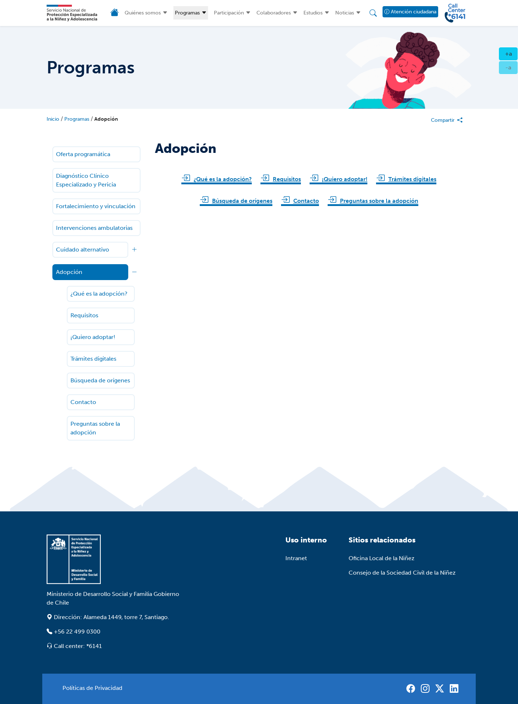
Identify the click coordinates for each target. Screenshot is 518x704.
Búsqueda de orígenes (100, 380)
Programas (187, 13)
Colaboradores (273, 13)
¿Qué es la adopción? (99, 293)
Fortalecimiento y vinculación (95, 206)
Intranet (296, 558)
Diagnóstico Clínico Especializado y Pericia (86, 180)
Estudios (313, 13)
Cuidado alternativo (82, 249)
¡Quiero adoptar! (92, 337)
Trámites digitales (93, 358)
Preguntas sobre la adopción (95, 428)
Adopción (106, 119)
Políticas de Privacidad (92, 687)
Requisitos (84, 315)
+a (511, 53)
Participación (229, 13)
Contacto (83, 402)
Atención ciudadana (410, 11)
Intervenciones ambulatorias (94, 227)
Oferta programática (83, 154)
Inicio (53, 119)
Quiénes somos (143, 13)
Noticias (344, 13)
